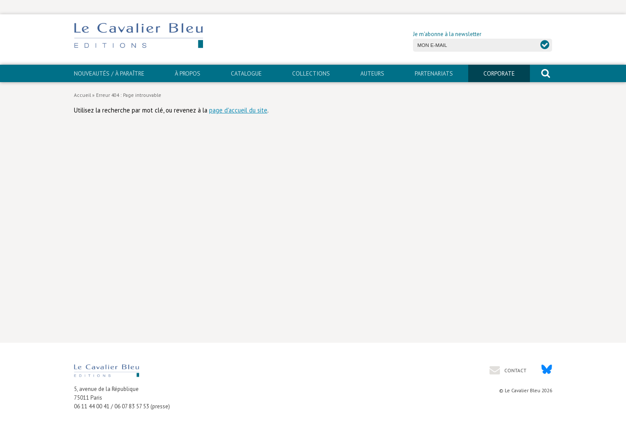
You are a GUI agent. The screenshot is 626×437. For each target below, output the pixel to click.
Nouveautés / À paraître (109, 73)
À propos (187, 73)
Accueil (82, 95)
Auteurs (372, 73)
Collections (311, 73)
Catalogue (246, 73)
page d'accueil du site (238, 110)
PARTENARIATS (434, 73)
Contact (514, 370)
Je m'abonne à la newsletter (447, 34)
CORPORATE (499, 73)
